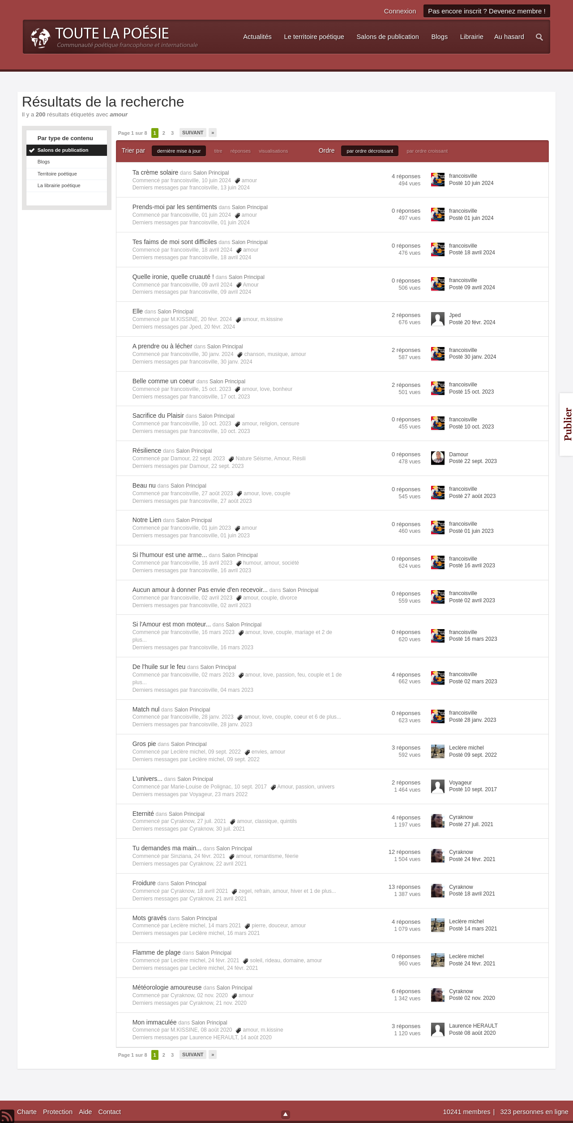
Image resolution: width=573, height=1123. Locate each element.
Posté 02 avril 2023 (472, 600)
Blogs (44, 161)
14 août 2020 (256, 1037)
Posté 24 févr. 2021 (472, 859)
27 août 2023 (236, 501)
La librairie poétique (59, 185)
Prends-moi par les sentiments (175, 206)
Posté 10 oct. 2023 (471, 427)
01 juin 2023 (234, 535)
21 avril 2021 (231, 899)
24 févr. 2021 (242, 968)
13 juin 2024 (234, 187)
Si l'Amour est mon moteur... (172, 624)
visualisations (273, 151)
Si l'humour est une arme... (170, 554)
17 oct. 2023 (235, 397)
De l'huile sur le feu (159, 666)
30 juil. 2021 (230, 829)
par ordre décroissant (369, 151)
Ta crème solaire (156, 172)
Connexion (400, 11)
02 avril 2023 (235, 605)
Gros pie (144, 743)
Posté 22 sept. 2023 (473, 461)
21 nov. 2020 (231, 1003)
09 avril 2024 (235, 292)
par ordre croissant (427, 151)
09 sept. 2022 (243, 759)
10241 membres (467, 1111)
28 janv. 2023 (236, 724)
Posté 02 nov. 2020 (472, 998)
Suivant (192, 132)
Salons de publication (63, 150)
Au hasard (509, 36)
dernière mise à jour (179, 151)
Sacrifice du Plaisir (158, 415)
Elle (138, 311)
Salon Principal (211, 173)
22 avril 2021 (231, 864)
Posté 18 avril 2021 (472, 894)
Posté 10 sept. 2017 (473, 789)
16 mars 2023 (236, 647)
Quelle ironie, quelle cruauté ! (173, 276)
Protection (58, 1111)
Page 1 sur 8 (132, 133)
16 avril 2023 (235, 570)
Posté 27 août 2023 (472, 496)
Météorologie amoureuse (167, 987)
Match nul (146, 709)
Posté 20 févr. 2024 (472, 322)
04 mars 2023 (236, 690)
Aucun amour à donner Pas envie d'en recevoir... (200, 589)
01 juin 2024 (234, 222)
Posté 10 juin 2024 (471, 183)
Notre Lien (147, 519)
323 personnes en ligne (534, 1111)
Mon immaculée (155, 1022)
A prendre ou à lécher (162, 346)
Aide (85, 1111)
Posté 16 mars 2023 (473, 639)
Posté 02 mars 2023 (473, 681)
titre (218, 151)
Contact (109, 1111)
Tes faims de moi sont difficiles (175, 241)
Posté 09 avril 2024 (472, 287)
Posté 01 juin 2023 (471, 531)
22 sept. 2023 (227, 466)
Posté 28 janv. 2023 (472, 720)
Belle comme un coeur (164, 381)
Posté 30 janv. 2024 (472, 357)
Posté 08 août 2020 (472, 1033)
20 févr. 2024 (219, 327)
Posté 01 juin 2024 (471, 218)
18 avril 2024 (235, 257)
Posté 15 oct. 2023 (471, 392)
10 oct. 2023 (235, 431)
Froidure (144, 883)
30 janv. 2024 (236, 362)
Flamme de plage (157, 952)
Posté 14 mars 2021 (473, 929)
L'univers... (147, 778)
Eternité (143, 813)
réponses (241, 151)
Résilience (147, 450)
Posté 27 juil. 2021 (471, 824)
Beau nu (144, 485)
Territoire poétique (57, 173)
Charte (27, 1111)
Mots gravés (150, 918)
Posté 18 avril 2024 (472, 252)
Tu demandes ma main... (167, 848)
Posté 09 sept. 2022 (473, 755)
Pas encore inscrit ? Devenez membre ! (487, 11)
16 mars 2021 (243, 933)
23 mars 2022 (231, 794)
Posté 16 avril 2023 (472, 565)
